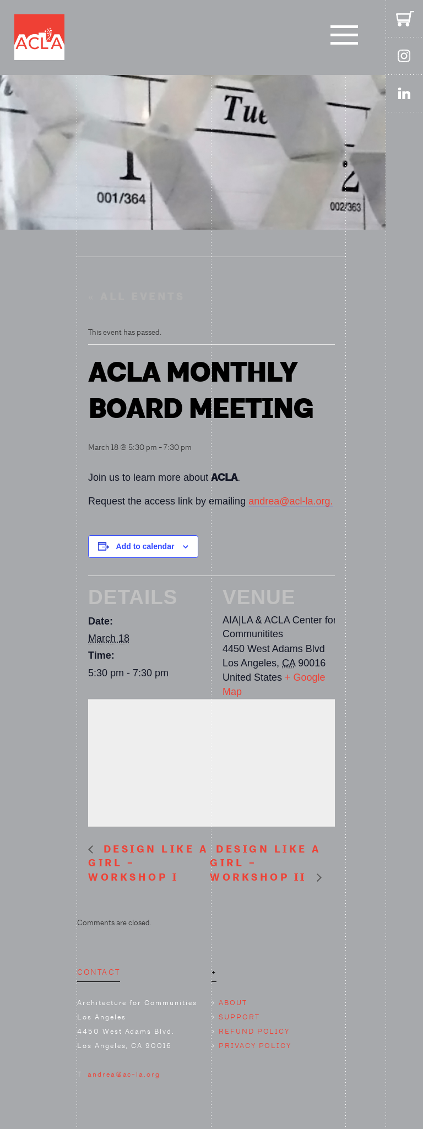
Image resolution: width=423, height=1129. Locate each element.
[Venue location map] (211, 761)
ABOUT (233, 1002)
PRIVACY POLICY (255, 1045)
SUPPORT (239, 1017)
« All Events (136, 296)
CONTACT (98, 972)
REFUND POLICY (254, 1031)
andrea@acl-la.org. (290, 501)
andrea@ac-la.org (124, 1074)
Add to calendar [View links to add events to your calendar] (145, 546)
